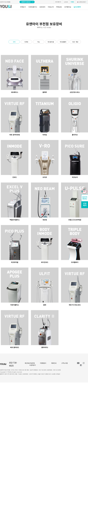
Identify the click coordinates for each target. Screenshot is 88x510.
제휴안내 (53, 363)
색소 (38, 42)
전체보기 (23, 7)
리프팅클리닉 (32, 7)
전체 (14, 42)
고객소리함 (64, 363)
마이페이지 (58, 2)
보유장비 (42, 7)
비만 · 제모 (75, 42)
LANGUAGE (81, 2)
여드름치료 (51, 42)
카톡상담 (59, 7)
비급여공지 (32, 365)
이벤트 (72, 2)
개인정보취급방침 (30, 363)
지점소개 (51, 7)
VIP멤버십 (67, 7)
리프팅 (26, 42)
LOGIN (66, 2)
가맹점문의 (43, 363)
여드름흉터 (63, 42)
